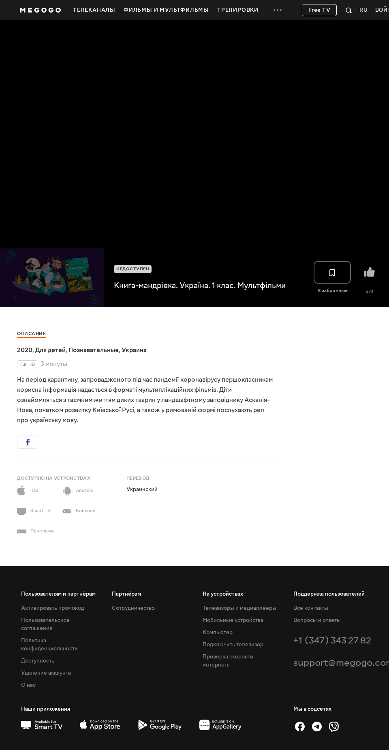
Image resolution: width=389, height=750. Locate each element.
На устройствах (223, 594)
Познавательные (93, 350)
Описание (31, 334)
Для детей (50, 350)
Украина (134, 350)
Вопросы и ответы (317, 620)
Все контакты (310, 608)
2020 (24, 350)
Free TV (319, 10)
